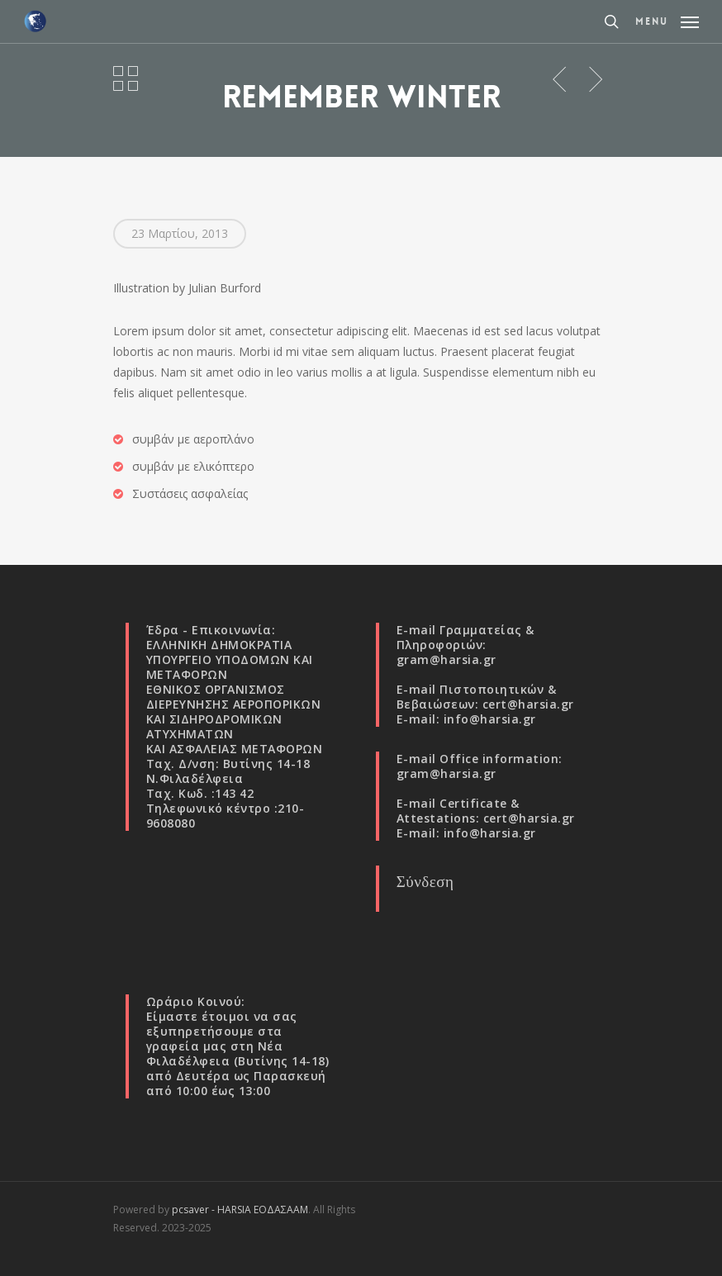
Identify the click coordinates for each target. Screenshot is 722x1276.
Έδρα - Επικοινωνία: (211, 630)
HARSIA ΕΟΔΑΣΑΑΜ (262, 1209)
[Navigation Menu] (667, 20)
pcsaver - (194, 1209)
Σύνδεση (425, 881)
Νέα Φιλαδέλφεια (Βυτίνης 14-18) (238, 1053)
